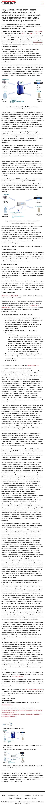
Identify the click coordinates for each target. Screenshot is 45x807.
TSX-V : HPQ (14, 295)
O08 (37, 33)
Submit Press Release (25, 795)
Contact (34, 798)
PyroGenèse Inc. (33, 305)
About (3, 795)
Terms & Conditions (38, 795)
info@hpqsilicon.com (7, 704)
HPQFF (30, 33)
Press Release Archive (12, 795)
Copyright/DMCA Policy (15, 798)
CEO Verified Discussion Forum (34, 689)
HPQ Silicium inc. (6, 295)
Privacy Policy (26, 798)
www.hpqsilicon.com (33, 365)
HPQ (23, 33)
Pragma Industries (37, 42)
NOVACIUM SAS (5, 307)
